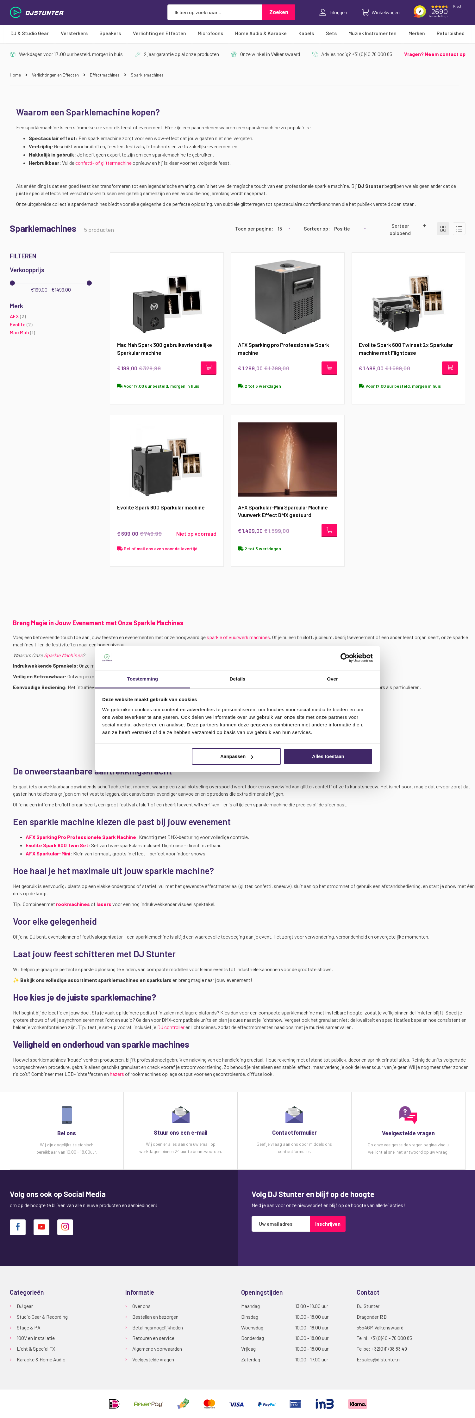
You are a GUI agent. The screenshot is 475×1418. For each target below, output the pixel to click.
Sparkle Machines (63, 656)
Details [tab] (238, 678)
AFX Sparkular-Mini (48, 854)
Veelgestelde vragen (153, 1359)
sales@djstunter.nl (381, 1359)
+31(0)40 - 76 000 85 (391, 1338)
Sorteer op (316, 228)
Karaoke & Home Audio (41, 1359)
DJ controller (170, 1028)
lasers (104, 905)
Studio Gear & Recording (42, 1317)
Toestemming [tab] (142, 678)
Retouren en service (153, 1338)
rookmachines (73, 905)
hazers (117, 1074)
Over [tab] (332, 678)
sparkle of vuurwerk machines (238, 638)
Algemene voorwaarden (157, 1349)
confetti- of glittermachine (103, 163)
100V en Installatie (36, 1338)
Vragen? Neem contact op (435, 54)
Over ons (141, 1306)
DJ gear (25, 1306)
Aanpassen (236, 756)
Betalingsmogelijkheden (157, 1327)
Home (16, 74)
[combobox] (214, 12)
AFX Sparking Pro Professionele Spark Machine (81, 838)
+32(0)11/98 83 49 (389, 1349)
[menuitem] (29, 33)
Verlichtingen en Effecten (56, 74)
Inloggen (333, 12)
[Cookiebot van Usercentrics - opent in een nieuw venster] (345, 658)
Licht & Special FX (36, 1349)
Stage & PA (29, 1327)
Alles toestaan (328, 756)
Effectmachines (105, 74)
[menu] (237, 33)
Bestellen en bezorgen (155, 1317)
